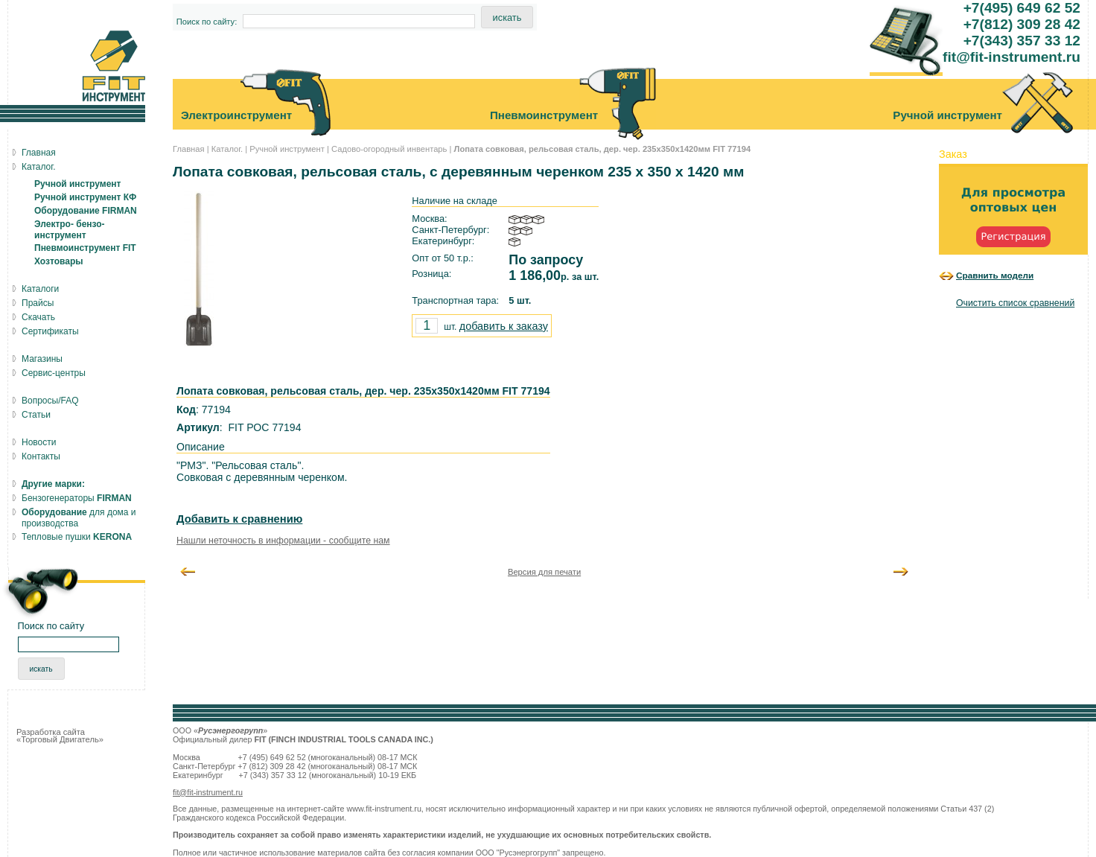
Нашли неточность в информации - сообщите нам (283, 540)
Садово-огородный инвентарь (389, 148)
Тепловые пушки (77, 537)
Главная (189, 148)
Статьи (36, 415)
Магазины (42, 359)
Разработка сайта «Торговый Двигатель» (59, 735)
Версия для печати (544, 571)
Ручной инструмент (287, 148)
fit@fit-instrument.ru (208, 792)
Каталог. (227, 148)
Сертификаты (50, 331)
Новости (39, 442)
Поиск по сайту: (207, 21)
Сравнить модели (994, 275)
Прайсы (38, 303)
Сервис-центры (54, 373)
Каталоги (40, 289)
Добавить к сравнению (239, 519)
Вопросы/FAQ (50, 400)
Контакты (41, 456)
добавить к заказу (503, 326)
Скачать (38, 317)
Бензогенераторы (77, 498)
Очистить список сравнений (1015, 303)
